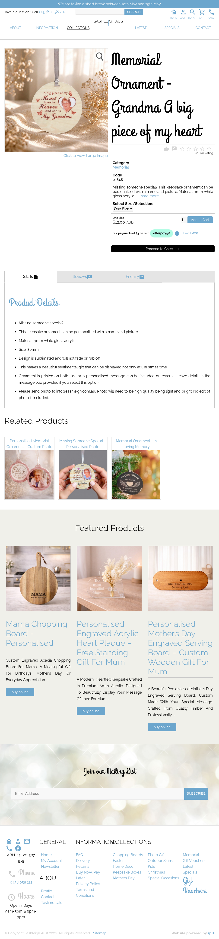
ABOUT (15, 28)
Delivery (83, 860)
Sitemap (99, 933)
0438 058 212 (53, 11)
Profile (46, 891)
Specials (190, 872)
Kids (151, 866)
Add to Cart (200, 220)
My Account (51, 860)
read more (150, 196)
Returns (82, 866)
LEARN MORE (187, 233)
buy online (20, 692)
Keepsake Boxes (127, 872)
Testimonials (51, 902)
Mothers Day (124, 878)
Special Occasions (163, 878)
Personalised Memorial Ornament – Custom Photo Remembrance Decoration (29, 447)
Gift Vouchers (194, 860)
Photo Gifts (157, 855)
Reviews (83, 276)
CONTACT (203, 28)
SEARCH (192, 18)
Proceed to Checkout (163, 249)
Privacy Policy (88, 884)
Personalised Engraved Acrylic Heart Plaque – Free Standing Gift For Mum (108, 643)
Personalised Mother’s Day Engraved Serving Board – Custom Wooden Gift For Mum (180, 647)
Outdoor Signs (160, 860)
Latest (188, 866)
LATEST (140, 28)
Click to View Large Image (85, 155)
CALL (211, 18)
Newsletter (50, 866)
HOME (173, 18)
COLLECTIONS (78, 28)
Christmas (156, 872)
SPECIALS (172, 28)
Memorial (121, 167)
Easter (118, 860)
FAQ (79, 855)
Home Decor (124, 866)
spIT (211, 933)
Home (46, 855)
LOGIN (183, 18)
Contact (47, 897)
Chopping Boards (128, 855)
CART (201, 18)
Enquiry (136, 276)
